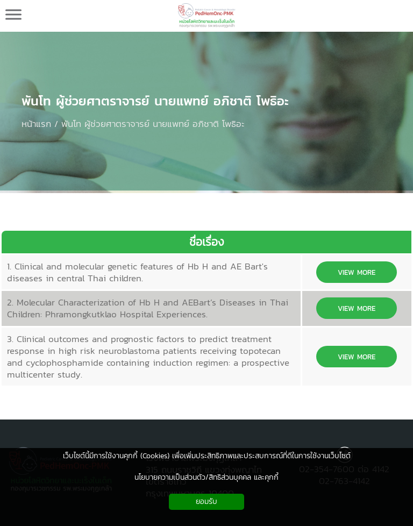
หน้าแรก (36, 124)
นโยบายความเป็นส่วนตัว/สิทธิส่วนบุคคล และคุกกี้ (206, 477)
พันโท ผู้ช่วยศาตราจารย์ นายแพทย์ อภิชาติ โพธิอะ (155, 101)
